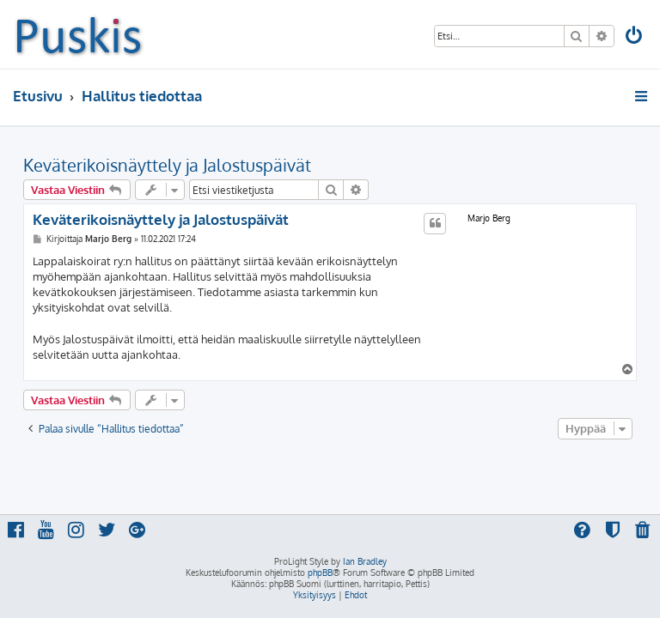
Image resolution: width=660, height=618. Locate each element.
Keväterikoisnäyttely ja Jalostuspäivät (167, 165)
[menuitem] (635, 37)
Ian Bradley (365, 561)
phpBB (320, 572)
